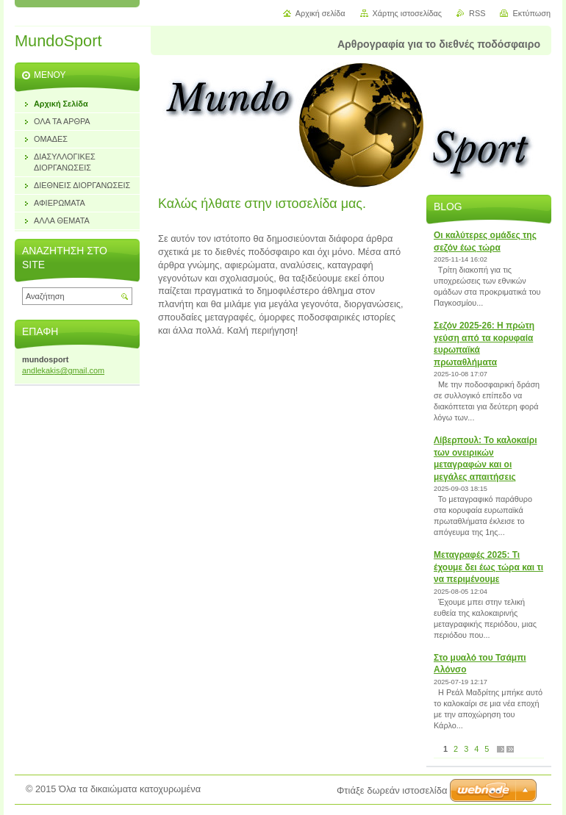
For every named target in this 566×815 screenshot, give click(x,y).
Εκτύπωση (531, 13)
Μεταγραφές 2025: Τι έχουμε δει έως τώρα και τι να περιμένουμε (488, 567)
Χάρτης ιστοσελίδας (408, 13)
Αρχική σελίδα (320, 13)
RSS (477, 13)
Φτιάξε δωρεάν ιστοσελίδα (392, 790)
